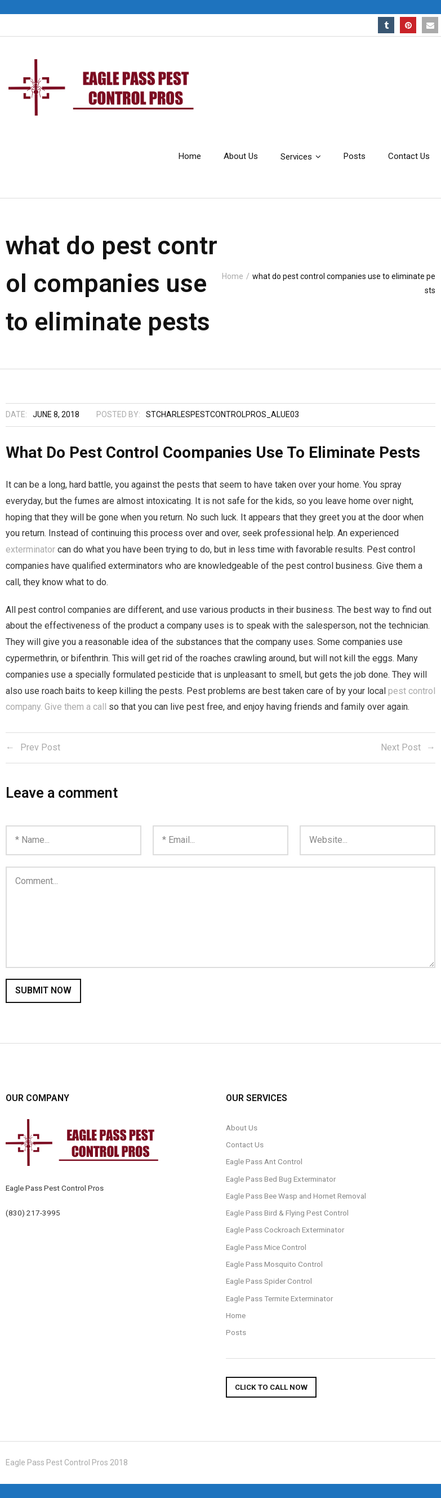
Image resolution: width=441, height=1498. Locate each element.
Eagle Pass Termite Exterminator (279, 1298)
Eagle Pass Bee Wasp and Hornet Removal (296, 1195)
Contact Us (245, 1144)
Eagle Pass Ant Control (264, 1161)
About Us (241, 1127)
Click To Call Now (271, 1386)
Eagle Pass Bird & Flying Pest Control (287, 1212)
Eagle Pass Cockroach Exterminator (285, 1229)
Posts (236, 1332)
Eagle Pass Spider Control (269, 1280)
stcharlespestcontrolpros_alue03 (222, 414)
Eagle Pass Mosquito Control (274, 1264)
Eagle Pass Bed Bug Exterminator (281, 1178)
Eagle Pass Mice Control (266, 1247)
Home (232, 276)
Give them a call (75, 706)
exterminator (30, 549)
